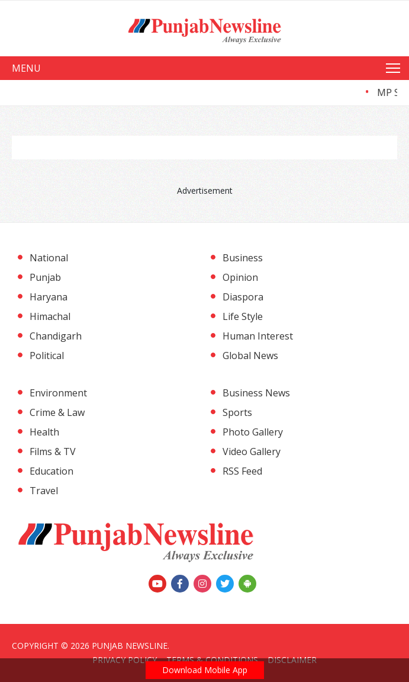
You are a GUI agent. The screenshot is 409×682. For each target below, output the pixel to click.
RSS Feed (242, 471)
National (49, 257)
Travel (44, 490)
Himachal (50, 316)
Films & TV (53, 451)
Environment (58, 392)
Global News (250, 355)
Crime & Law (57, 412)
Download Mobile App (204, 669)
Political (47, 355)
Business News (256, 392)
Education (51, 471)
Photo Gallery (253, 431)
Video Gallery (252, 451)
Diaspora (243, 296)
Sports (237, 412)
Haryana (48, 296)
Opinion (240, 277)
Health (44, 431)
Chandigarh (56, 335)
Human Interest (258, 335)
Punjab (45, 277)
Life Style (243, 316)
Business (243, 257)
